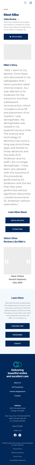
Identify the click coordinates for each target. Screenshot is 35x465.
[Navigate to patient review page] (17, 265)
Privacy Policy (17, 449)
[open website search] (26, 3)
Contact (17, 343)
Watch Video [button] (16, 37)
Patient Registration (17, 391)
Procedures (17, 335)
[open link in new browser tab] (15, 435)
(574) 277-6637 (17, 426)
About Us (17, 383)
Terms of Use (17, 456)
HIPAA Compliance (17, 452)
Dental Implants (17, 220)
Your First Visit (17, 326)
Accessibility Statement (17, 460)
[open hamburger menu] (30, 3)
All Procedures (17, 387)
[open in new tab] (17, 409)
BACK (5, 9)
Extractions (17, 229)
